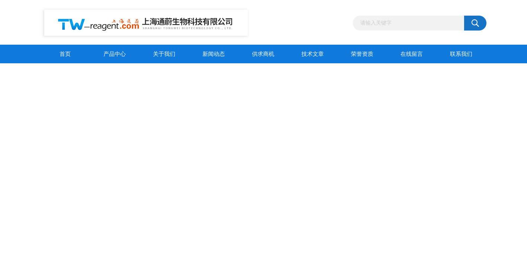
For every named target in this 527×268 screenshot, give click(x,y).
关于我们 (164, 54)
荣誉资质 (362, 54)
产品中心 (114, 54)
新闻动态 (213, 54)
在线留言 (411, 54)
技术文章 (312, 54)
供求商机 (263, 54)
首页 (65, 54)
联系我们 (461, 54)
